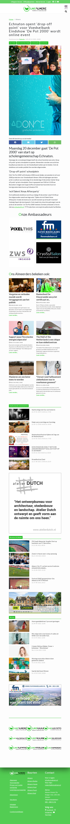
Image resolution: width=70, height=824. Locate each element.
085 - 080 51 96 (50, 802)
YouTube (48, 815)
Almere (30, 778)
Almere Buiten (32, 781)
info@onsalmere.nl (51, 780)
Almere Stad (31, 793)
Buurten (32, 772)
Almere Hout (31, 787)
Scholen (35, 42)
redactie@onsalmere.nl (53, 785)
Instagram (48, 812)
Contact (49, 772)
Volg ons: (49, 807)
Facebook (49, 810)
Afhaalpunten (28, 2)
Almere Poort (32, 790)
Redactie (22, 39)
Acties (13, 42)
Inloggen (13, 804)
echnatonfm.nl (19, 207)
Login (48, 2)
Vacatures (13, 799)
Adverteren (40, 2)
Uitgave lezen (16, 2)
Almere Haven (32, 784)
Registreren (14, 807)
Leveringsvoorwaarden (18, 790)
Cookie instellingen (16, 812)
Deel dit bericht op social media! (20, 138)
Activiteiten (23, 42)
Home (11, 19)
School (44, 42)
